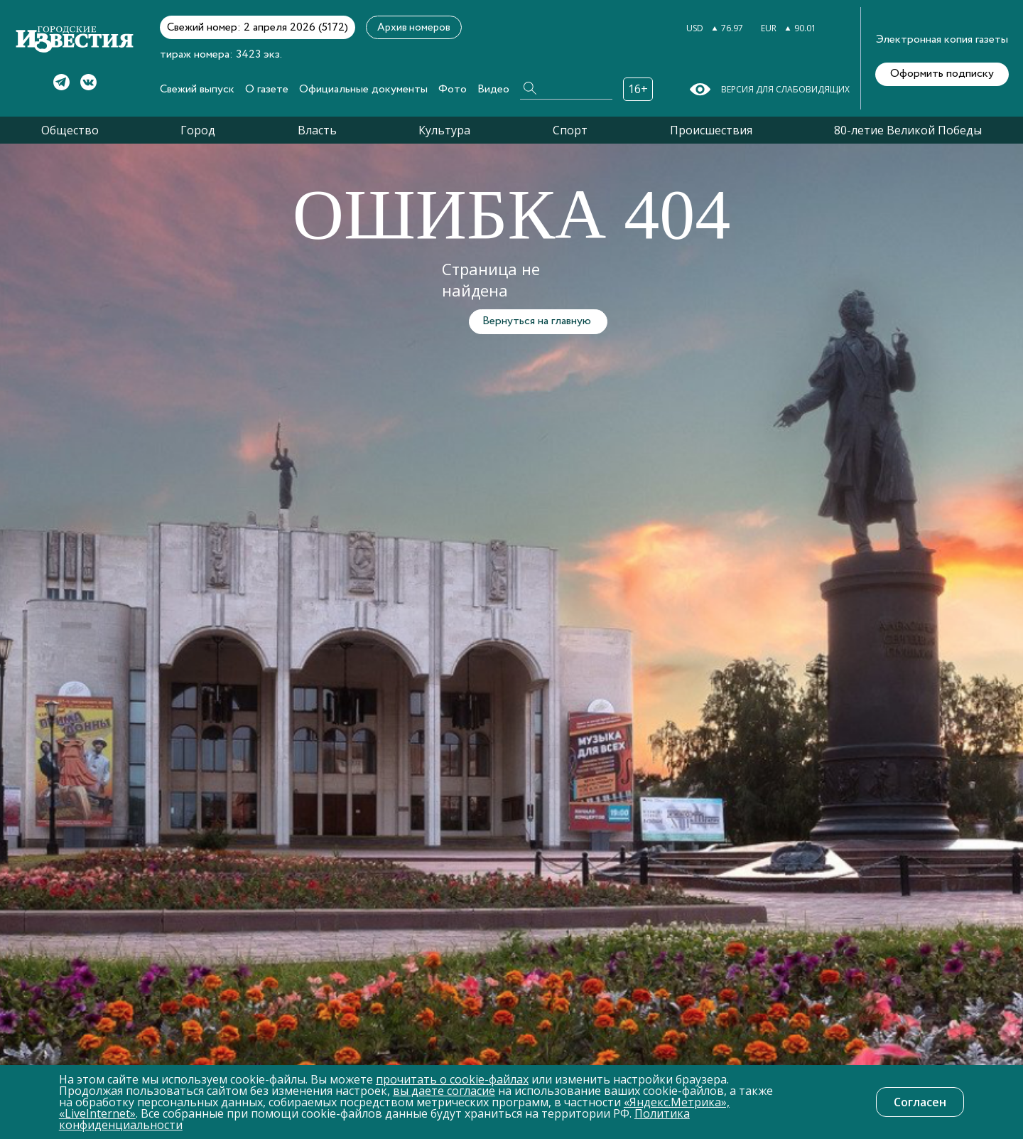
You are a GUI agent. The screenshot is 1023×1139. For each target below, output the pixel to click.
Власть (317, 130)
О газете (266, 89)
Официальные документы (363, 89)
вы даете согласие (444, 1090)
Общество (70, 130)
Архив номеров (413, 28)
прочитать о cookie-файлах (452, 1079)
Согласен (920, 1102)
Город (197, 130)
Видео (493, 89)
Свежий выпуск (197, 89)
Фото (452, 89)
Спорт (570, 130)
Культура (444, 130)
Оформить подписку (942, 73)
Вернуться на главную (536, 321)
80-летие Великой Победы (908, 130)
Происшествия (711, 130)
